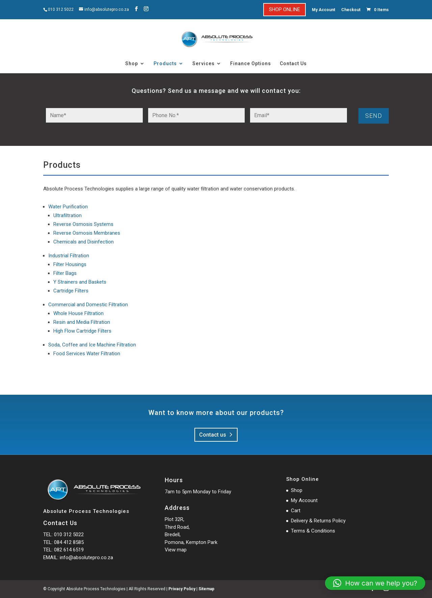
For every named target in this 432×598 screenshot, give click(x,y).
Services (203, 63)
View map (176, 550)
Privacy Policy (181, 589)
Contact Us (293, 63)
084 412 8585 (69, 542)
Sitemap (206, 589)
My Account (323, 9)
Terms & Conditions (313, 531)
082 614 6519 (69, 550)
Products (165, 63)
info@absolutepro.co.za (86, 557)
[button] (375, 583)
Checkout (350, 9)
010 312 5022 (61, 9)
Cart (295, 511)
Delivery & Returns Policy (318, 521)
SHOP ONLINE (284, 9)
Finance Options (250, 63)
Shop (131, 63)
